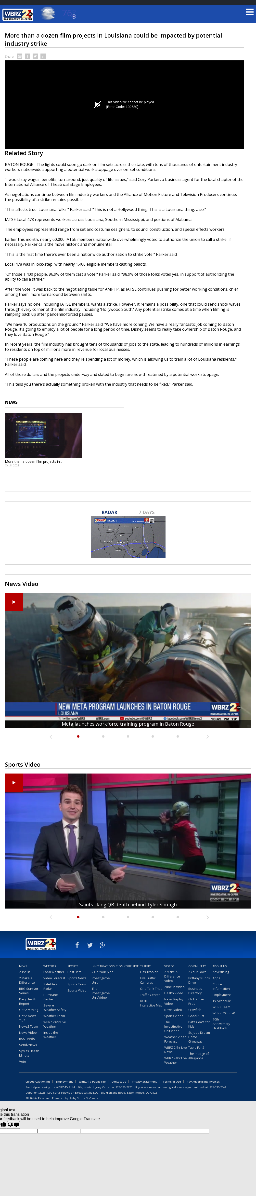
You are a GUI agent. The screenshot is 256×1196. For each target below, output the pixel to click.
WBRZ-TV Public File (92, 1081)
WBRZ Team (221, 1007)
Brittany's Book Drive (199, 980)
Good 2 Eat (196, 1016)
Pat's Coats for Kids (199, 1024)
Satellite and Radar (52, 986)
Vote (22, 1061)
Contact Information (221, 986)
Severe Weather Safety (54, 1007)
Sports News (76, 978)
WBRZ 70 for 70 (224, 1013)
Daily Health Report (27, 1001)
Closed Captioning (38, 1081)
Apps (216, 978)
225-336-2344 (217, 1087)
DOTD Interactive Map (151, 1003)
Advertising (221, 972)
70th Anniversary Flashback (221, 1023)
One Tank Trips (151, 988)
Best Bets (74, 972)
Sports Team (76, 984)
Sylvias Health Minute (29, 1053)
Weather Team (54, 1016)
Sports (72, 966)
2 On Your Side (103, 972)
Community (197, 966)
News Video (28, 1032)
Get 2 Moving (28, 1009)
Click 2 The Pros (196, 1001)
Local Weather (53, 972)
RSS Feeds (27, 1038)
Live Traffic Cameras (147, 980)
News (23, 966)
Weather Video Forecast (175, 1039)
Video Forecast (54, 978)
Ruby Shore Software (84, 1098)
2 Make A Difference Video (172, 976)
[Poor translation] (13, 1125)
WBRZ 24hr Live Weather (54, 1024)
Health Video (173, 993)
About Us (220, 966)
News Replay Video (173, 1001)
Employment (222, 994)
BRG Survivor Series (28, 990)
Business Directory (195, 990)
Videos (169, 966)
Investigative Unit (101, 980)
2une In (24, 972)
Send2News (28, 1045)
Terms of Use (172, 1081)
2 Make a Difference (27, 980)
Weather (49, 966)
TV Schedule (222, 1001)
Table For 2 (196, 1047)
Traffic (145, 966)
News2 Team (28, 1026)
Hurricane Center (50, 996)
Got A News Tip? (27, 1018)
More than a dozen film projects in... (33, 461)
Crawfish (194, 1009)
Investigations (103, 966)
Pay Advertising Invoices (203, 1081)
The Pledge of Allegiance (198, 1055)
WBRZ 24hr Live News (175, 1049)
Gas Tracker (149, 972)
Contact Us (119, 1081)
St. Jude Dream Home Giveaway (199, 1037)
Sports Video (77, 990)
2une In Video (174, 987)
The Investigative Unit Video (101, 993)
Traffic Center (150, 994)
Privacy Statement (144, 1081)
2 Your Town (197, 972)
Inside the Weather (50, 1034)
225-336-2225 (123, 1087)
